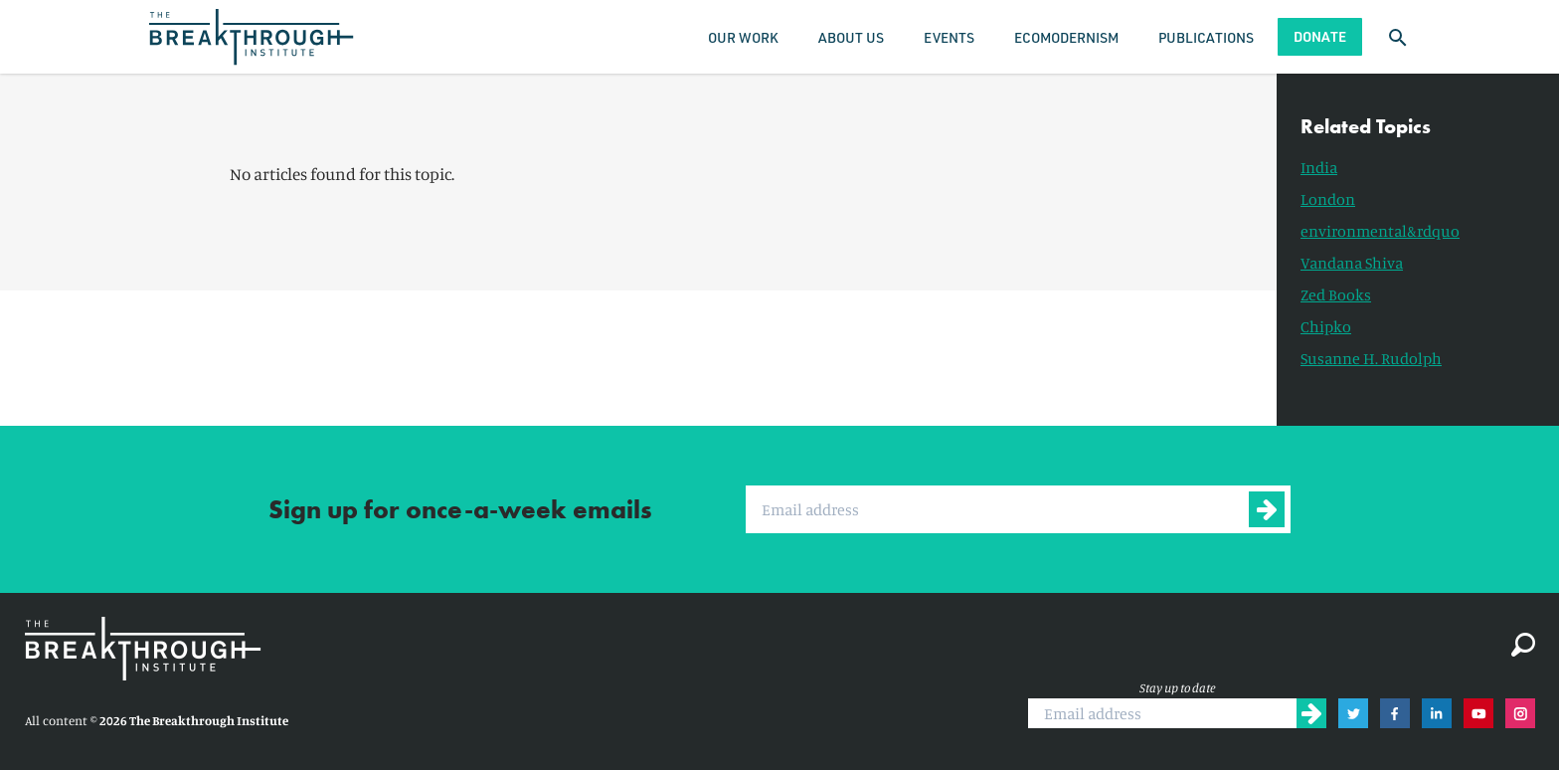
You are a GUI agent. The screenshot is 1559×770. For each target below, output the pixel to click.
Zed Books (1335, 294)
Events (949, 37)
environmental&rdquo (1380, 231)
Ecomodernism (1066, 37)
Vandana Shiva (1351, 263)
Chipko (1325, 326)
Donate (1320, 36)
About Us (851, 37)
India (1318, 167)
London (1327, 199)
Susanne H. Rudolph (1371, 358)
